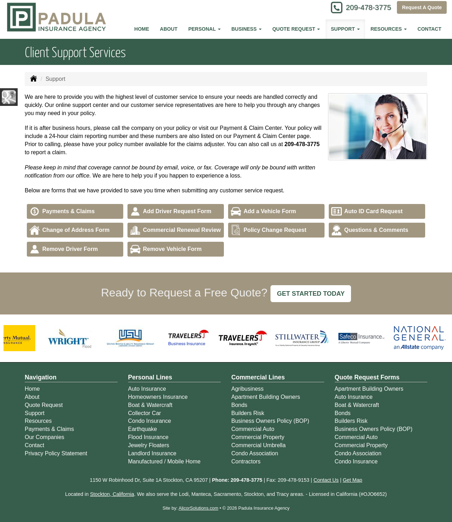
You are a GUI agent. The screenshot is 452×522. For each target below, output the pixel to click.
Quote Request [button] (296, 29)
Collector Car (144, 413)
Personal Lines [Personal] (150, 377)
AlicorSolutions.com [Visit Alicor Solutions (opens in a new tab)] (198, 508)
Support (34, 413)
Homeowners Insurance (158, 397)
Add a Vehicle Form (263, 211)
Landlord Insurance (152, 453)
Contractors (246, 461)
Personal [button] (204, 29)
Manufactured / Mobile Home (164, 461)
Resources (38, 421)
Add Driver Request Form (171, 211)
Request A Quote (422, 8)
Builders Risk (247, 413)
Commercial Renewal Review (175, 230)
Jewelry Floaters (148, 445)
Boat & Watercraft (150, 405)
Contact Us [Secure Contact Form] (326, 480)
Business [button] (246, 29)
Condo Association (254, 453)
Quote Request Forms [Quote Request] (367, 377)
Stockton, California (112, 494)
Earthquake (142, 429)
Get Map (352, 480)
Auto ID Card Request (367, 211)
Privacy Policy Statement (56, 453)
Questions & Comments (369, 230)
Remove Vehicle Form (166, 249)
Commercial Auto (252, 429)
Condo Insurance (149, 421)
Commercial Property (257, 437)
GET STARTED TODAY (311, 293)
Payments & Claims (62, 211)
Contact (429, 29)
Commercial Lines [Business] (258, 377)
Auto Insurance (147, 389)
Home (141, 29)
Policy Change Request (269, 230)
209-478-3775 (365, 8)
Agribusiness (247, 389)
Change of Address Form (69, 230)
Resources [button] (388, 29)
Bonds (239, 405)
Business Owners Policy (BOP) (270, 421)
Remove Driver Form (63, 249)
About (169, 29)
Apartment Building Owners (265, 397)
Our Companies (44, 437)
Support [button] (345, 29)
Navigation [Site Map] (40, 377)
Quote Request (44, 405)
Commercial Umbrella (258, 445)
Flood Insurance (148, 437)
